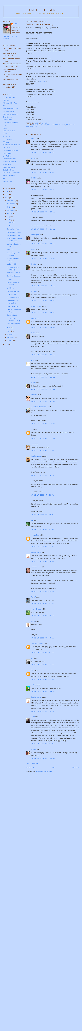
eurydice (34, 395)
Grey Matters (7, 139)
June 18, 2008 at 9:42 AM (42, 679)
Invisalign (42, 81)
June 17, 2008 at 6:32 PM (42, 591)
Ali (32, 658)
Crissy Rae (35, 535)
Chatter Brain (11, 294)
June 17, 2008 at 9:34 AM (42, 152)
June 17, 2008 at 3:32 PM (42, 529)
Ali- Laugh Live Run (10, 103)
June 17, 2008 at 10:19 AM (43, 212)
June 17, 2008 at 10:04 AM (43, 189)
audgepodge (35, 567)
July (9, 216)
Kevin (33, 249)
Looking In (10, 288)
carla (33, 621)
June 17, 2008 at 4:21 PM (42, 547)
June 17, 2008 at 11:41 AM (43, 389)
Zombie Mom (7, 181)
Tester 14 (10, 226)
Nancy (33, 749)
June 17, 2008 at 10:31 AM (43, 229)
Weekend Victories (13, 291)
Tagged (9, 279)
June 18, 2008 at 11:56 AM (43, 691)
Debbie (33, 178)
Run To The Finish (9, 162)
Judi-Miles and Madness (11, 145)
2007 (7, 344)
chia (32, 360)
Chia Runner (7, 117)
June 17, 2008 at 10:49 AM (43, 301)
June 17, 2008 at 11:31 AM (43, 355)
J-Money (6, 142)
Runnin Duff (7, 164)
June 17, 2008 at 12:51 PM (43, 438)
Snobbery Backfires (14, 276)
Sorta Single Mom (9, 170)
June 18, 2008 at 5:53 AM (42, 653)
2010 (7, 191)
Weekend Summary (14, 273)
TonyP (33, 597)
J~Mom (34, 685)
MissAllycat (35, 235)
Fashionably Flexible (14, 232)
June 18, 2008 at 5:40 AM (42, 638)
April (9, 331)
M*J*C (33, 138)
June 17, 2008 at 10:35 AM (43, 244)
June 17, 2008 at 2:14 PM (42, 475)
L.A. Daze (6, 148)
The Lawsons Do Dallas (11, 173)
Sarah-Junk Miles (9, 167)
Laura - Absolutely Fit (10, 150)
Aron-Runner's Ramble (11, 108)
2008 (7, 198)
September (11, 210)
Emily (5, 128)
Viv (32, 670)
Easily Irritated (12, 315)
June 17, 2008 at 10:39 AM (43, 258)
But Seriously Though (14, 235)
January (10, 340)
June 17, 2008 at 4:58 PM (42, 561)
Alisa (33, 717)
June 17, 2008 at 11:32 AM (43, 377)
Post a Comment (32, 764)
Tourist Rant (11, 222)
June (9, 220)
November (11, 204)
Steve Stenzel (36, 609)
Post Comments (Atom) (44, 772)
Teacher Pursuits (37, 643)
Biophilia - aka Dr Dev (10, 114)
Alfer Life (6, 100)
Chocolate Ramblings (10, 122)
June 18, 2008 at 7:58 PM (42, 711)
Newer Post (30, 767)
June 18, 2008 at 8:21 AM (42, 665)
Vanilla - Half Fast (9, 175)
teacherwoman (36, 456)
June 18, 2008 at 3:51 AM (42, 603)
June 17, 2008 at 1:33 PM (42, 450)
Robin (33, 333)
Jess (33, 444)
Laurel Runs (7, 153)
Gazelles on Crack (9, 131)
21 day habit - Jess (9, 97)
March (9, 334)
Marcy (33, 318)
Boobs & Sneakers (13, 306)
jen (32, 520)
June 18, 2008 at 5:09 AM (42, 616)
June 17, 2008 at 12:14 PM (43, 424)
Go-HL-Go (6, 136)
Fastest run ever (39, 124)
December (11, 201)
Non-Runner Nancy (9, 159)
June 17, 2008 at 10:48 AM (43, 286)
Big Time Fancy (8, 111)
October (10, 207)
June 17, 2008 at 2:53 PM (42, 495)
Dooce (5, 125)
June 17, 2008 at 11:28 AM (43, 327)
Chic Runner (7, 120)
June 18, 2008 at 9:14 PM (42, 744)
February (10, 337)
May (9, 328)
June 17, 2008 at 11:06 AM (43, 313)
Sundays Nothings (13, 324)
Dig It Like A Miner (13, 229)
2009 (7, 195)
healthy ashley (36, 552)
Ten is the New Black (14, 297)
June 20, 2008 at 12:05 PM (43, 758)
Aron (33, 158)
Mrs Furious (7, 156)
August (10, 213)
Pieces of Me (41, 10)
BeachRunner (36, 306)
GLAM (5, 134)
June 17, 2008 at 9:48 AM (42, 172)
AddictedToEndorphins (39, 407)
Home (53, 767)
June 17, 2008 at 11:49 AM (43, 401)
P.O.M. (16, 24)
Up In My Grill (11, 264)
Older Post (75, 767)
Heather (34, 264)
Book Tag (10, 250)
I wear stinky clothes (56, 124)
